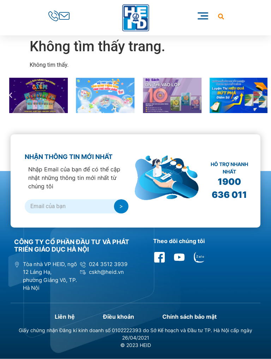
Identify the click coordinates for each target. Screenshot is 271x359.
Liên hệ (65, 316)
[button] (221, 16)
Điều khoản (118, 316)
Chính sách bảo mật (189, 316)
